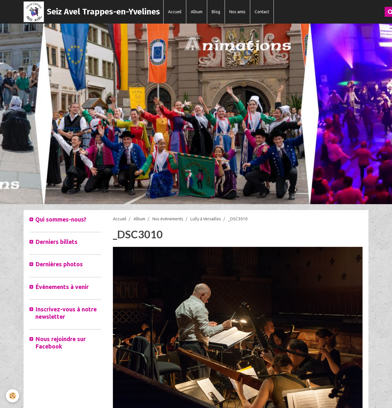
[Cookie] (12, 395)
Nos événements (167, 219)
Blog (216, 11)
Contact (262, 11)
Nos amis (237, 11)
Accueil (175, 11)
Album (196, 11)
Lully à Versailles (205, 219)
